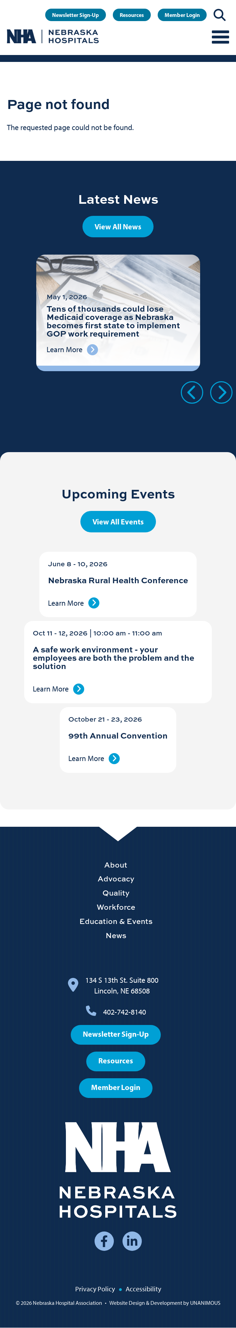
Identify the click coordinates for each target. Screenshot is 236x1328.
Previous (192, 392)
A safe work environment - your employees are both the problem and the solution (113, 657)
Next (221, 392)
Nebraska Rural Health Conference (118, 580)
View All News (118, 226)
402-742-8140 (124, 1012)
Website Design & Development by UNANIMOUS (164, 1303)
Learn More (66, 603)
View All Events (118, 521)
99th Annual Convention (118, 735)
